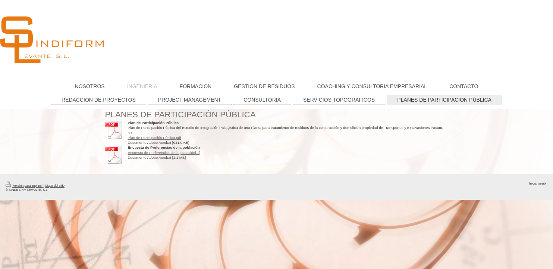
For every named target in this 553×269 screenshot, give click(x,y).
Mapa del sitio (55, 186)
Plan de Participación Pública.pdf (154, 138)
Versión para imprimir (25, 186)
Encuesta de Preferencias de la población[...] (164, 153)
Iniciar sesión (538, 183)
